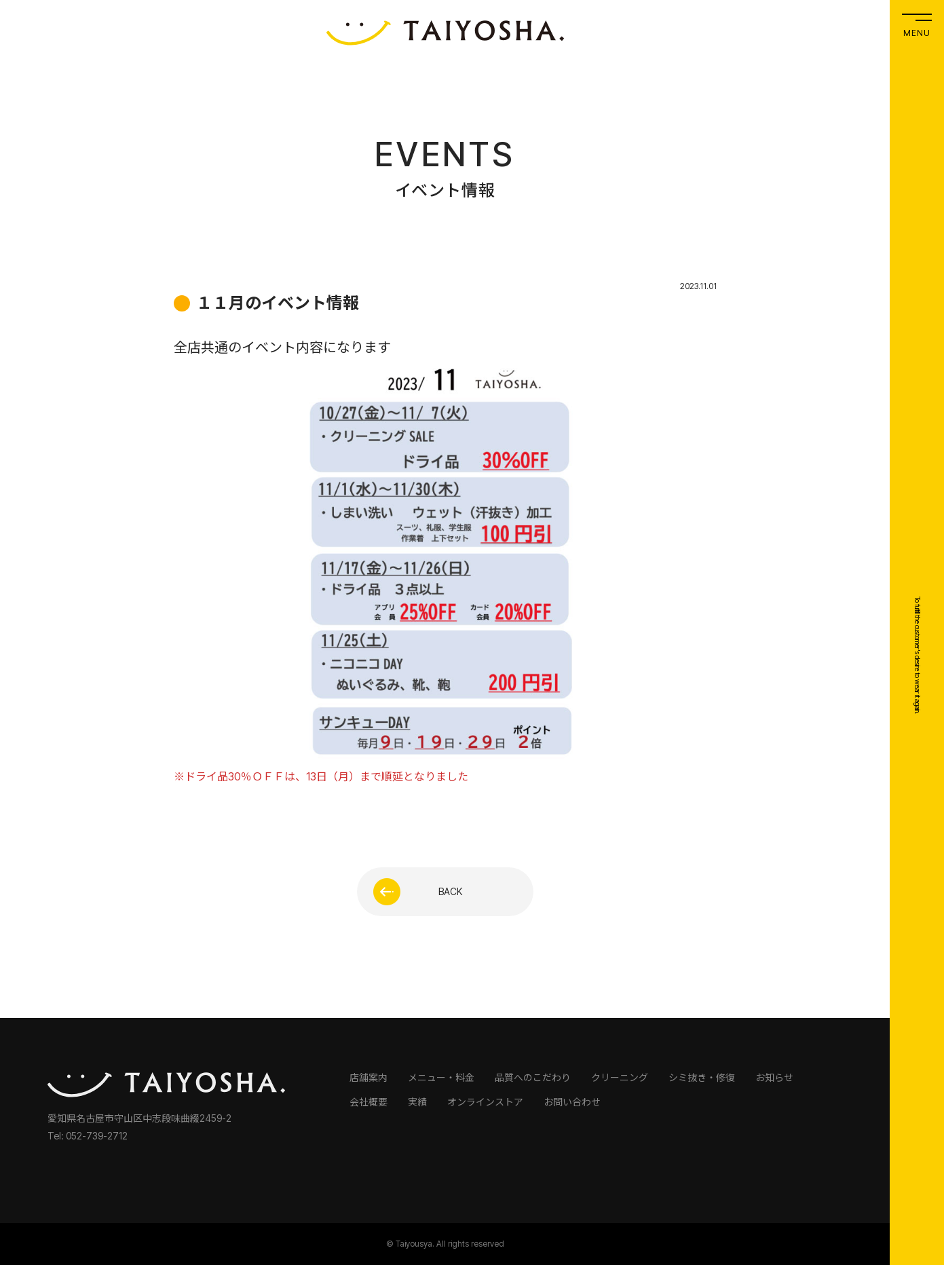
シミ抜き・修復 (701, 1077)
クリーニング (619, 1077)
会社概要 (369, 1102)
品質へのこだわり (533, 1077)
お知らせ (774, 1077)
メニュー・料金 (441, 1077)
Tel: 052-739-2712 (88, 1135)
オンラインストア (485, 1102)
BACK (418, 891)
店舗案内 (369, 1077)
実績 (417, 1102)
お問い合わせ (572, 1102)
